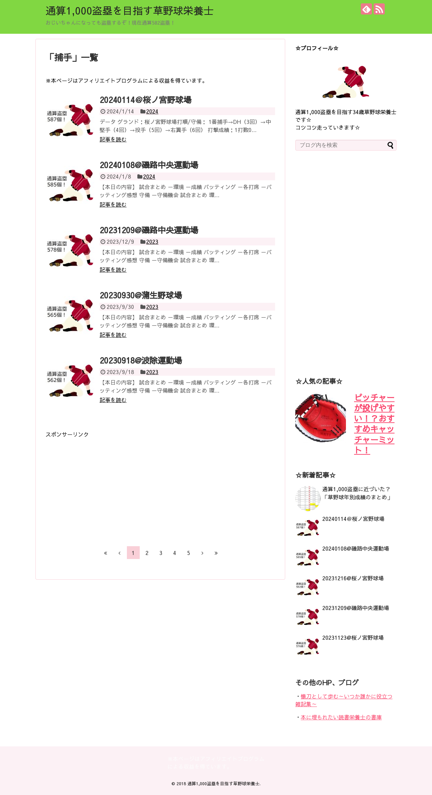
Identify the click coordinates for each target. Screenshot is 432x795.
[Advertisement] (102, 485)
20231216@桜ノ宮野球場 (353, 578)
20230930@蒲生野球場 (141, 295)
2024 (152, 111)
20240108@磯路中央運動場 (149, 164)
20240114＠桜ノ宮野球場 (145, 99)
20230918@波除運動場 (141, 360)
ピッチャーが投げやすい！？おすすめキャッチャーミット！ (374, 424)
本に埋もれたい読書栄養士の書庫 (341, 717)
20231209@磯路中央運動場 (149, 230)
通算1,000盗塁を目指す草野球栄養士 (130, 10)
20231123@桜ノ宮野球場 (353, 637)
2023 (152, 241)
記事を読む (113, 139)
